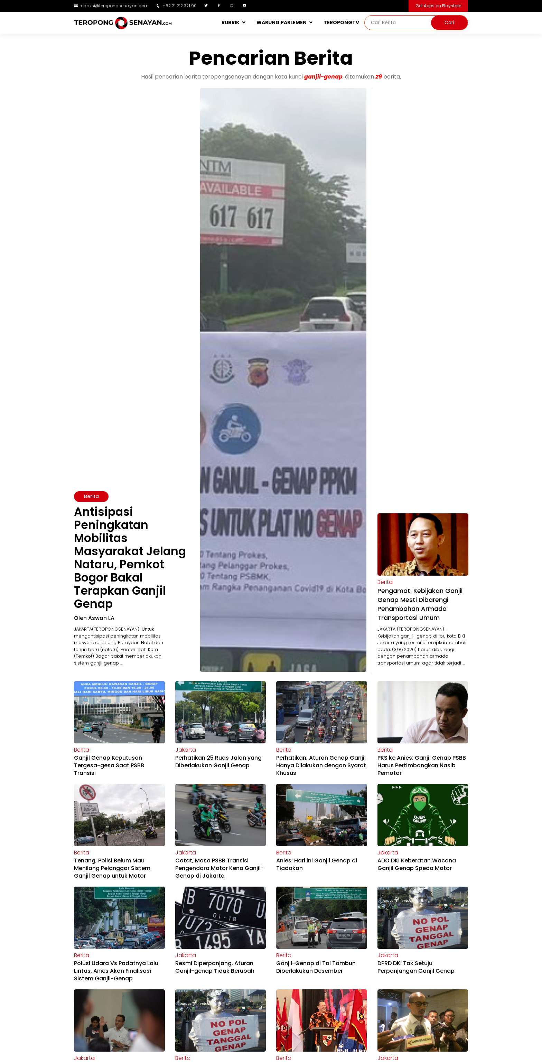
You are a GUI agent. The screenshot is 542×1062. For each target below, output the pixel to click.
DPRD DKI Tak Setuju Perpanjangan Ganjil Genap (416, 967)
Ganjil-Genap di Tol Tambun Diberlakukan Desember (316, 967)
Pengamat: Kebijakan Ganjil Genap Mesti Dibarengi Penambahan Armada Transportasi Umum (419, 604)
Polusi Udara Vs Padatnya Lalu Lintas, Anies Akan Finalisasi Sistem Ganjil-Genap (116, 970)
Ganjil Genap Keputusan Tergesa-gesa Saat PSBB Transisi (109, 765)
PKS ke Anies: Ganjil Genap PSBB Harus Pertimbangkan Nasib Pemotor (421, 765)
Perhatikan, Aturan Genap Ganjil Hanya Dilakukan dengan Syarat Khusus (321, 765)
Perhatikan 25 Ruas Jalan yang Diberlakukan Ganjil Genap (218, 761)
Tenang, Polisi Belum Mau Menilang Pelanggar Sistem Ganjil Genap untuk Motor (112, 868)
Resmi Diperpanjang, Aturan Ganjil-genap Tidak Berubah (214, 967)
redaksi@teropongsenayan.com (114, 6)
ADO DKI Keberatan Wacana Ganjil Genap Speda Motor (416, 864)
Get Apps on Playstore (438, 6)
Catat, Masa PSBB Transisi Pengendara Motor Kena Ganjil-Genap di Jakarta (219, 868)
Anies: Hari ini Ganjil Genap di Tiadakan (316, 864)
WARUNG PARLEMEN (281, 22)
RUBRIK (231, 22)
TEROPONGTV (341, 22)
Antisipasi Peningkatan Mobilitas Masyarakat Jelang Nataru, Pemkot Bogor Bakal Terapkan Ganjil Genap (130, 558)
